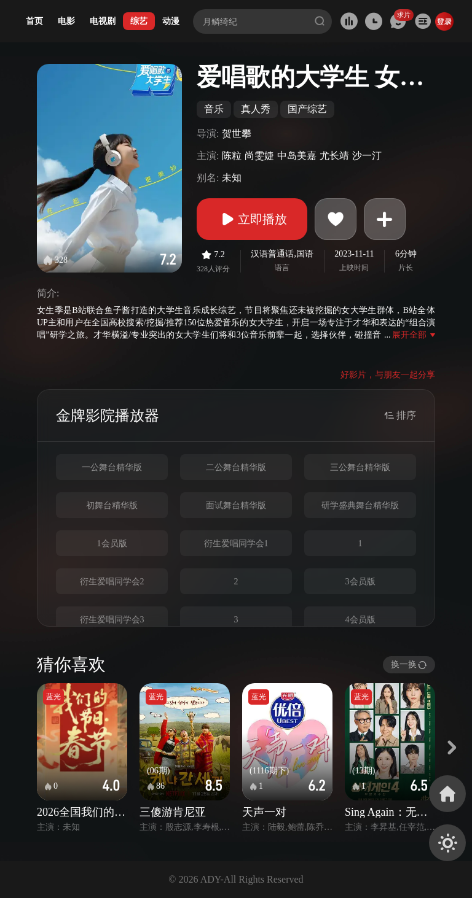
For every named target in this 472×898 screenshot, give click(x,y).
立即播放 (252, 219)
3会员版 (360, 581)
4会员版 (360, 619)
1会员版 (112, 543)
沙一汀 (367, 155)
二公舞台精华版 (236, 467)
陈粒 (232, 155)
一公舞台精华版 (112, 467)
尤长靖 (334, 155)
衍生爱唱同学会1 (236, 543)
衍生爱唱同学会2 (112, 581)
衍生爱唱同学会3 (112, 619)
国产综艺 (307, 109)
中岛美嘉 (297, 155)
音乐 (214, 109)
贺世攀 (236, 133)
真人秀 (255, 109)
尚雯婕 (259, 155)
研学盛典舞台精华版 (360, 505)
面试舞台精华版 (236, 505)
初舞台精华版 (112, 505)
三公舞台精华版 (360, 467)
